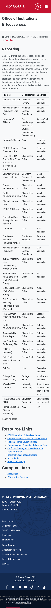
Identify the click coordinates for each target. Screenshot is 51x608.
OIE (34, 37)
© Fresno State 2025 (25, 577)
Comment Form (9, 525)
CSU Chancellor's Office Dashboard (24, 435)
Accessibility (8, 521)
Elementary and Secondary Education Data (27, 445)
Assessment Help (16, 461)
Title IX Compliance (11, 559)
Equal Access (8, 545)
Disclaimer (7, 535)
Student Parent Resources (14, 554)
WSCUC (5, 563)
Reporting (43, 37)
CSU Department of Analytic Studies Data (27, 438)
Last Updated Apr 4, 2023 (25, 580)
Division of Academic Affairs (17, 37)
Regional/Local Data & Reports (22, 455)
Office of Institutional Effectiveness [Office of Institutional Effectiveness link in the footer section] (24, 497)
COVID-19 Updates (11, 530)
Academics (12, 474)
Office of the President (18, 477)
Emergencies (8, 539)
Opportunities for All (11, 550)
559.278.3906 (10, 509)
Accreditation (13, 458)
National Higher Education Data (22, 442)
